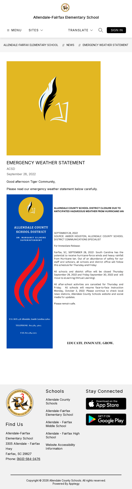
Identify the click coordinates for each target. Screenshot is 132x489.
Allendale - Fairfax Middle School (59, 424)
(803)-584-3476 (28, 459)
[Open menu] (14, 30)
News (70, 45)
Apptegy (74, 483)
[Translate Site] (80, 30)
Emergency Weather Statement (105, 45)
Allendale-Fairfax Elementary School (31, 45)
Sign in (117, 30)
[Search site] (101, 30)
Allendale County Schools (58, 401)
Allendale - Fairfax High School (63, 435)
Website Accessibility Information (60, 446)
